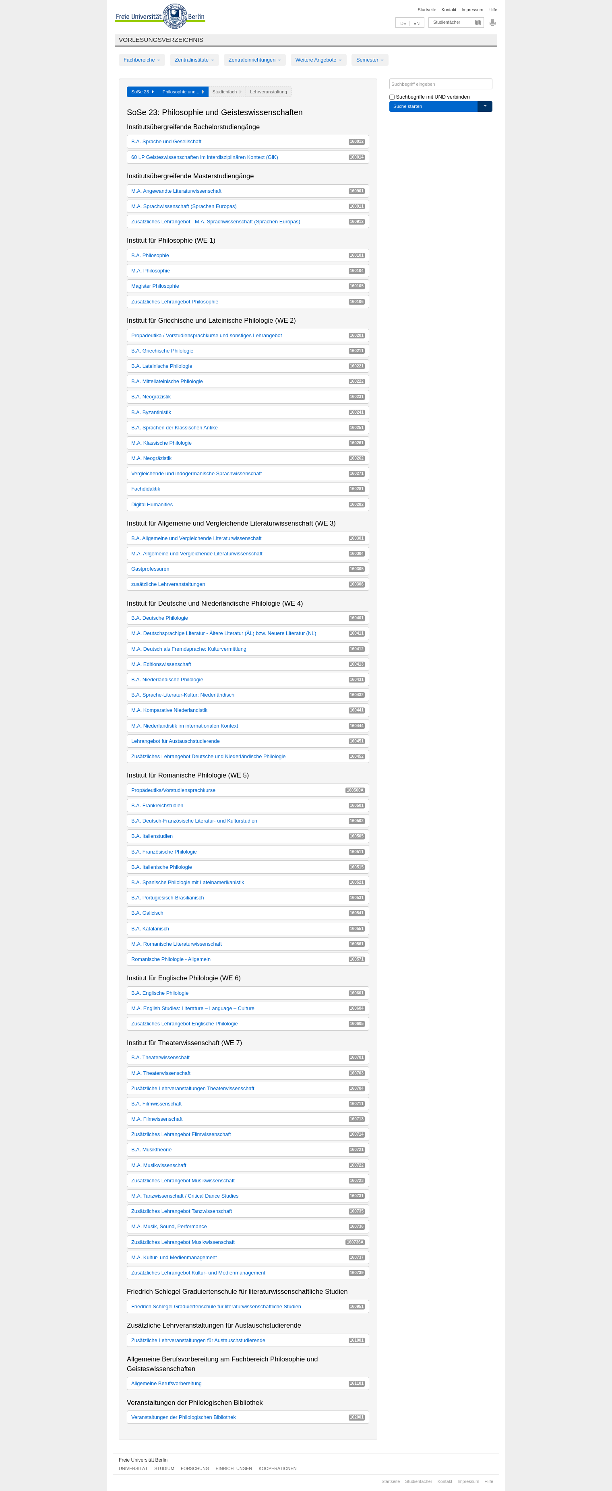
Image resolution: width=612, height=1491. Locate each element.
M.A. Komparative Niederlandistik (248, 710)
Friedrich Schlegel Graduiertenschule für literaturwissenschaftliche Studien (248, 1306)
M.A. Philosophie (248, 271)
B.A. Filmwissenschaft (248, 1104)
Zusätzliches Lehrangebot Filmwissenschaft (248, 1134)
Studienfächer (446, 22)
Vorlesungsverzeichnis (161, 39)
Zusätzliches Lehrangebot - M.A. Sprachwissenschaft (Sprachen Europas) (248, 222)
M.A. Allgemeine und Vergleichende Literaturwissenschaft (248, 554)
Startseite (427, 9)
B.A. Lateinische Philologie (248, 366)
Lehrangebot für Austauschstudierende (248, 741)
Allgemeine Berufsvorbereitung (248, 1383)
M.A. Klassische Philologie (248, 443)
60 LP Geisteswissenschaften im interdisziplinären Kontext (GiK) (248, 157)
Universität (133, 1468)
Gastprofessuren (248, 569)
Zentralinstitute (194, 60)
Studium (164, 1468)
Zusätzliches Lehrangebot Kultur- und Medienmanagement (248, 1273)
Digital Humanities (248, 504)
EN (417, 23)
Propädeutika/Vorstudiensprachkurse (248, 790)
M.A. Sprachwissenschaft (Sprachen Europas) (248, 206)
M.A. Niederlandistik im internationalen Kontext (248, 726)
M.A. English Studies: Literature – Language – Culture (248, 1008)
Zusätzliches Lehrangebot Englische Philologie (248, 1024)
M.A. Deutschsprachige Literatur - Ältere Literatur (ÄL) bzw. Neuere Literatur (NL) (248, 633)
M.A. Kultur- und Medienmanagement (248, 1257)
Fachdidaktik (248, 489)
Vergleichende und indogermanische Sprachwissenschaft (248, 473)
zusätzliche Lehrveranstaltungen (248, 584)
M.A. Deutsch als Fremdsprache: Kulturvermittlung (248, 649)
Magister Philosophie (248, 286)
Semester (370, 60)
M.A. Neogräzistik (248, 458)
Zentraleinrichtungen (255, 60)
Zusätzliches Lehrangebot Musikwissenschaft (248, 1181)
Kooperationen (278, 1468)
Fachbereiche (142, 60)
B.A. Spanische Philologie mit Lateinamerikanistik (248, 882)
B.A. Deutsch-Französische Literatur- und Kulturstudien (248, 821)
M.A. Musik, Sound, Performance (248, 1226)
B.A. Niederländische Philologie (248, 679)
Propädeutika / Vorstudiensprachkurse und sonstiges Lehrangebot (248, 335)
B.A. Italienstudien (248, 836)
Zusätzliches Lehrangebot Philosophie (248, 302)
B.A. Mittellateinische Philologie (248, 381)
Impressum (472, 9)
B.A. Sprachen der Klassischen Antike (248, 428)
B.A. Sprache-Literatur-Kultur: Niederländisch (248, 695)
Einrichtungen (234, 1468)
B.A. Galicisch (248, 913)
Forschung (195, 1468)
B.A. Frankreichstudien (248, 805)
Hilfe (492, 9)
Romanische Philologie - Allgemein (248, 959)
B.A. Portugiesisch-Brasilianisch (248, 898)
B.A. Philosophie (248, 255)
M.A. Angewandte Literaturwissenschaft (248, 191)
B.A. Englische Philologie (248, 993)
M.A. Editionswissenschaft (248, 664)
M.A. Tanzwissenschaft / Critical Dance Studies (248, 1196)
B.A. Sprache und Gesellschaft (248, 141)
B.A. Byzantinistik (248, 412)
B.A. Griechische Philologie (248, 351)
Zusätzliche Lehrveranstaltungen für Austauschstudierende (248, 1340)
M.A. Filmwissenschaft (248, 1119)
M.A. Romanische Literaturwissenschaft (248, 944)
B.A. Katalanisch (248, 929)
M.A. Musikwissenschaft (248, 1165)
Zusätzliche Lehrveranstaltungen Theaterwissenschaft (248, 1088)
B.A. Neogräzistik (248, 397)
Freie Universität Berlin (143, 1460)
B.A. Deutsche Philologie (248, 618)
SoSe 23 (142, 91)
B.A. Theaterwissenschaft (248, 1057)
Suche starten (407, 106)
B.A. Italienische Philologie (248, 867)
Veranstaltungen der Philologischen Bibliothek (248, 1417)
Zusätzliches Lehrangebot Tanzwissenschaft (248, 1211)
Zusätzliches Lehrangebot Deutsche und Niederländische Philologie (248, 756)
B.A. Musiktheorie (248, 1150)
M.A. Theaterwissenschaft (248, 1073)
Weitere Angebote (319, 60)
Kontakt (449, 9)
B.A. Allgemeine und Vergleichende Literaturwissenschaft (248, 538)
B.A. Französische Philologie (248, 852)
